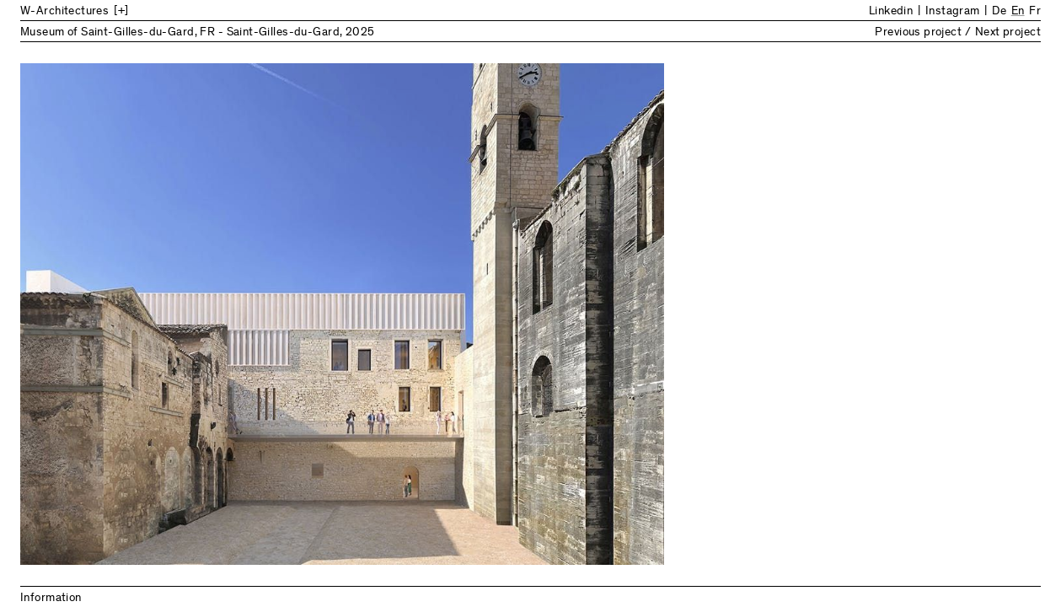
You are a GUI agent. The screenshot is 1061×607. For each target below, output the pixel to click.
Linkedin (891, 12)
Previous (275, 314)
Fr (1035, 12)
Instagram (952, 12)
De (999, 12)
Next (786, 314)
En (1018, 12)
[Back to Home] (159, 12)
